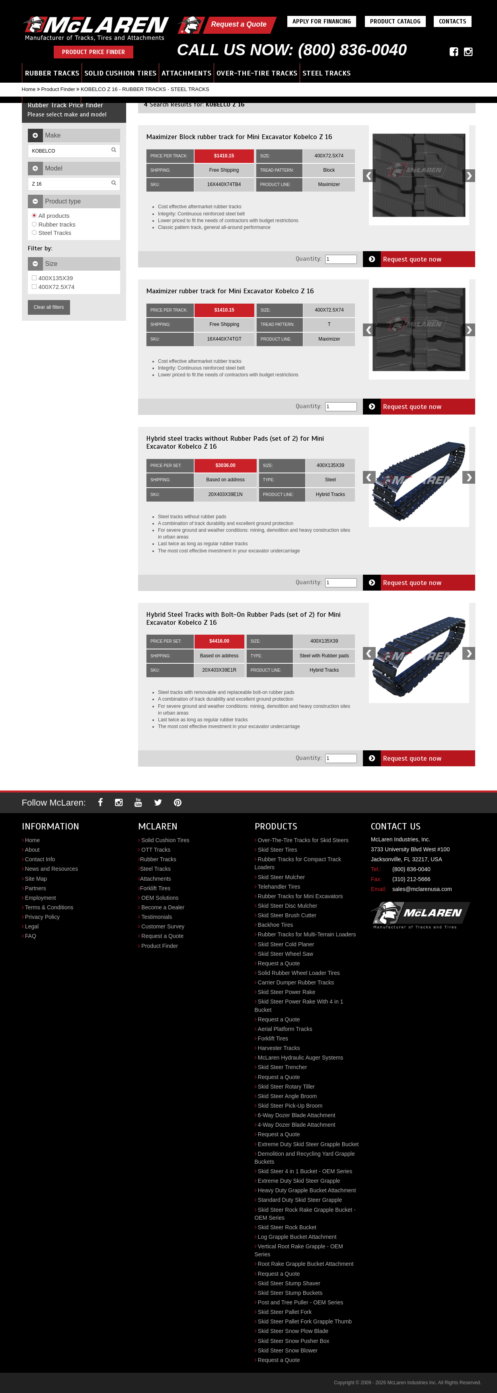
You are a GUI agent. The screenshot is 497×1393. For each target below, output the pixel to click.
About (32, 850)
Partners (35, 888)
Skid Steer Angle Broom (287, 1096)
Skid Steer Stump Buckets (290, 1293)
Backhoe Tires (275, 925)
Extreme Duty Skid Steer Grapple (299, 1181)
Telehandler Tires (279, 886)
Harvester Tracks (279, 1048)
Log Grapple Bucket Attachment (297, 1237)
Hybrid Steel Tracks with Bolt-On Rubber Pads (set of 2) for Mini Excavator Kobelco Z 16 (243, 618)
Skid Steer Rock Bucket (287, 1227)
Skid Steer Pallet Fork (285, 1312)
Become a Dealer (162, 907)
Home (29, 89)
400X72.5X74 (53, 286)
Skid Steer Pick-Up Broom (290, 1105)
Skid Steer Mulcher (281, 877)
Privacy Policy (42, 917)
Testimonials (156, 917)
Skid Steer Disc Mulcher (287, 906)
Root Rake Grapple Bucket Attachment (305, 1264)
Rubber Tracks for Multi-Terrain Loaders (307, 934)
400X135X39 (52, 278)
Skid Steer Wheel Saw (285, 954)
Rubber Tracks (52, 73)
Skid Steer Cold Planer (286, 944)
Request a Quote (239, 24)
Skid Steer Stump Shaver (289, 1283)
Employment (40, 898)
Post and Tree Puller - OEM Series (300, 1302)
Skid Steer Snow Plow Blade (293, 1331)
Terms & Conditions (49, 907)
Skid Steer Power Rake (287, 992)
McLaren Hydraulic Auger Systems (300, 1057)
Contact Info (40, 859)
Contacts (454, 21)
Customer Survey (162, 926)
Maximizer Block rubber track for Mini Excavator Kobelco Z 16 (239, 136)
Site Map (36, 879)
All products (51, 215)
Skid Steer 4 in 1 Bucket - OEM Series (305, 1171)
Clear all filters (49, 307)
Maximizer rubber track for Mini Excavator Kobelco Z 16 (230, 291)
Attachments (186, 73)
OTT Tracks (155, 850)
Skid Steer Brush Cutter (287, 915)
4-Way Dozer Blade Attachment (296, 1125)
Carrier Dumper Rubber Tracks (296, 982)
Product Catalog (397, 21)
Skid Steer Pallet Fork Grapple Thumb (305, 1321)
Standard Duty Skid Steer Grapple (300, 1200)
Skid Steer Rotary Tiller (286, 1086)
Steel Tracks (326, 73)
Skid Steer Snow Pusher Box (293, 1341)
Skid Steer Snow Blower (288, 1350)
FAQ (30, 936)
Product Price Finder (93, 52)
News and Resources (51, 869)
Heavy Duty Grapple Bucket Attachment (307, 1190)
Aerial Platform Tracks (285, 1029)
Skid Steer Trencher (282, 1067)
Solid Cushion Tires (120, 73)
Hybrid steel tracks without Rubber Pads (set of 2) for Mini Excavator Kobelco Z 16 (235, 442)
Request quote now (402, 259)
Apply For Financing (323, 21)
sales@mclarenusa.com (422, 889)
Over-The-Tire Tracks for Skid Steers (303, 840)
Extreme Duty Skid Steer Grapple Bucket (308, 1144)
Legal (32, 926)
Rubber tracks (54, 224)
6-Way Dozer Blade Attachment (296, 1115)
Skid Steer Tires (277, 850)
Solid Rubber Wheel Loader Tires (299, 973)
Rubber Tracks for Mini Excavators (300, 896)
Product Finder (58, 89)
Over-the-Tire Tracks (256, 73)
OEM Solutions (159, 898)
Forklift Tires (155, 888)
